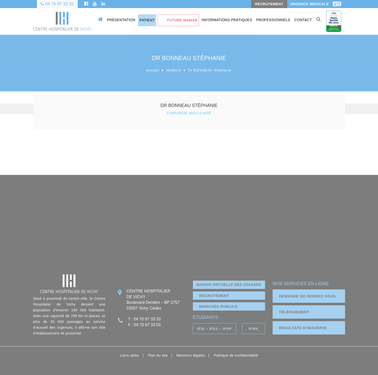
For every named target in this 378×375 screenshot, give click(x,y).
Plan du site (158, 355)
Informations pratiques (227, 20)
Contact (303, 20)
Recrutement (214, 295)
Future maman (182, 20)
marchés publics (218, 306)
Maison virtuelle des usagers (229, 285)
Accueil (152, 70)
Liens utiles (129, 355)
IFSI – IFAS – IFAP (214, 328)
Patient (147, 20)
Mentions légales (191, 355)
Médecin (173, 70)
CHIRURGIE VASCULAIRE (189, 113)
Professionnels (273, 20)
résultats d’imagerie (303, 328)
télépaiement (294, 312)
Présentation (121, 20)
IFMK (254, 328)
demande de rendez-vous (307, 296)
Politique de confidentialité (236, 355)
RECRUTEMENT (269, 4)
